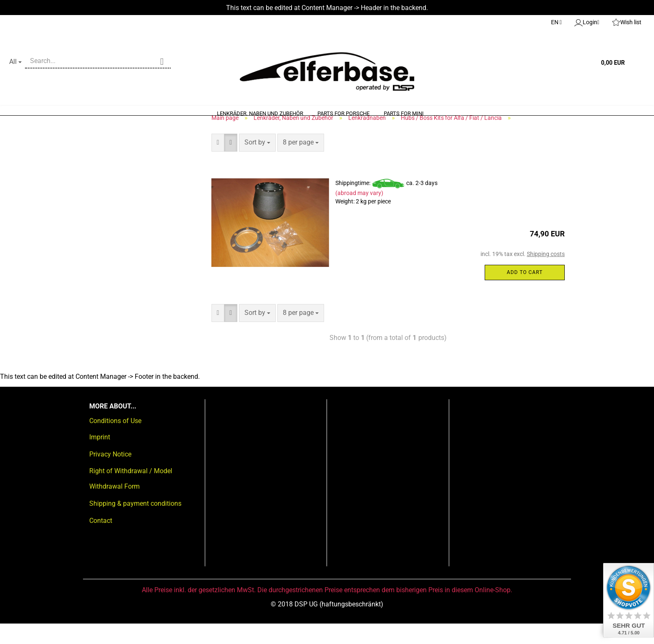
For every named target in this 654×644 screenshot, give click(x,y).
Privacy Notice (110, 474)
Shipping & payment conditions (135, 524)
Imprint (99, 457)
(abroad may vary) (359, 213)
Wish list (626, 22)
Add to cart (525, 292)
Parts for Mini (404, 113)
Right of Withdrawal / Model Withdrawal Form (130, 499)
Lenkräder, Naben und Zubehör (260, 113)
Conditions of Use (115, 441)
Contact (100, 541)
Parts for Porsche (343, 113)
